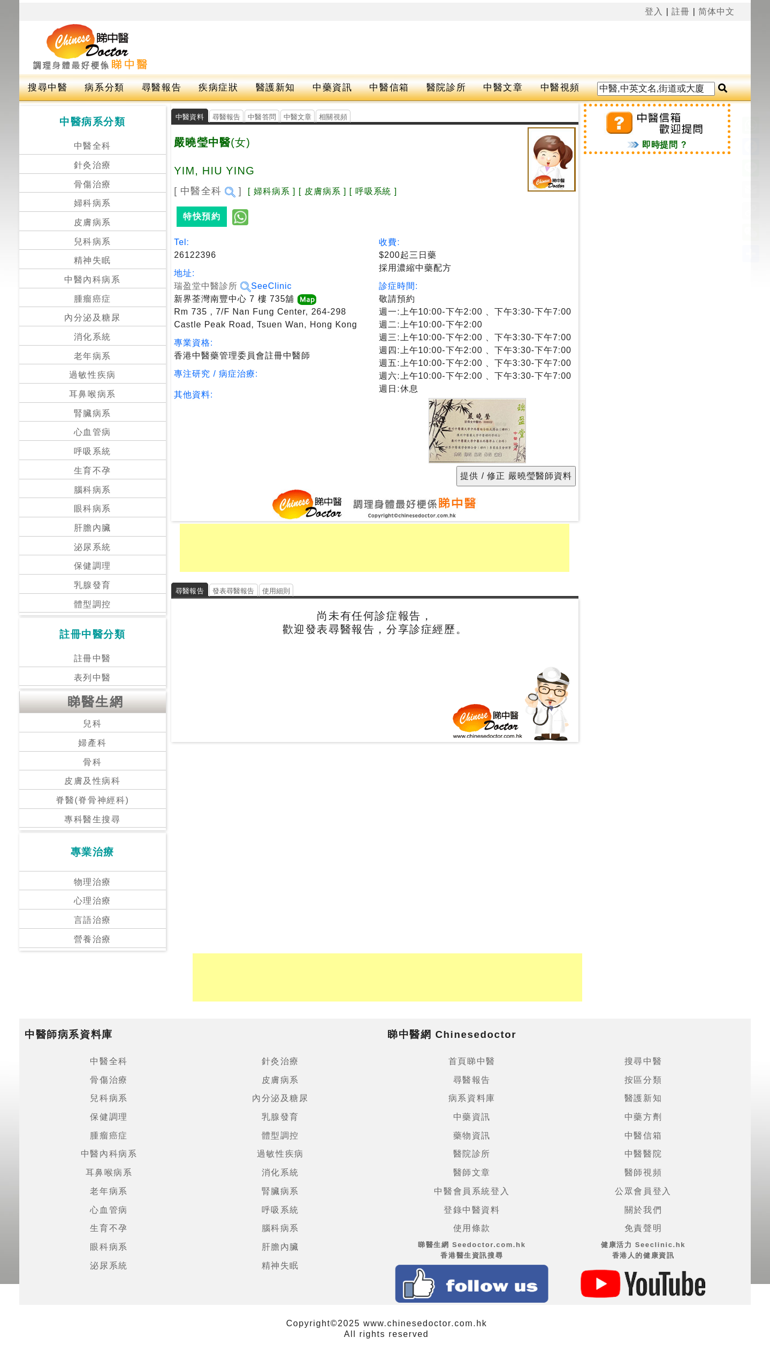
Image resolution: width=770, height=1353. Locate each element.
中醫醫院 (643, 1153)
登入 (654, 11)
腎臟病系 (92, 413)
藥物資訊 (472, 1135)
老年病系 (92, 356)
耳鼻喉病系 (92, 394)
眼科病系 (92, 508)
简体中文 (716, 11)
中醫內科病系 (92, 279)
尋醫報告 (161, 87)
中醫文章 (503, 87)
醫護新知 (275, 87)
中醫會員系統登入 (471, 1191)
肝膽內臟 (92, 527)
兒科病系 (92, 241)
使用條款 (472, 1228)
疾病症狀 (218, 87)
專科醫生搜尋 (92, 819)
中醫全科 (92, 145)
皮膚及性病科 (92, 780)
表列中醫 (92, 677)
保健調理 (92, 565)
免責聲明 (643, 1228)
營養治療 (92, 939)
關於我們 (643, 1209)
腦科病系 (92, 489)
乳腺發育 (92, 585)
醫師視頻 (643, 1172)
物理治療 (92, 881)
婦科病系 (92, 203)
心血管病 (92, 432)
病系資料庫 (471, 1098)
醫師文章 (472, 1172)
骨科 (92, 762)
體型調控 (92, 604)
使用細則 (276, 591)
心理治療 (92, 900)
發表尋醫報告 (233, 591)
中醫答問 (262, 117)
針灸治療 (92, 165)
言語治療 (92, 919)
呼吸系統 (92, 451)
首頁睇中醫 (471, 1061)
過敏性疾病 (92, 374)
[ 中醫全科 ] (208, 191)
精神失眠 (92, 260)
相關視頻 (333, 117)
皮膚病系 (92, 222)
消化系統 (92, 336)
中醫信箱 (389, 87)
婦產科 (92, 742)
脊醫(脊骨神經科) (92, 800)
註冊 (681, 11)
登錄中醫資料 (472, 1209)
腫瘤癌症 (92, 298)
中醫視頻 (560, 87)
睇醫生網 (95, 701)
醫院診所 (446, 87)
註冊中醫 (92, 658)
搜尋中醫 (47, 87)
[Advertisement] (424, 48)
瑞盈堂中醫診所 (212, 286)
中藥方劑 (643, 1116)
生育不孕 (92, 470)
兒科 (92, 723)
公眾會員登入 (643, 1191)
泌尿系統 (92, 547)
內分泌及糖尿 (92, 317)
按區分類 (643, 1079)
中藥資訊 (332, 87)
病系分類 (104, 87)
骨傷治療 (92, 184)
